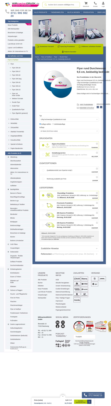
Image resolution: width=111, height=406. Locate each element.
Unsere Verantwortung (63, 286)
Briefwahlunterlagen (16, 229)
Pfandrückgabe (61, 304)
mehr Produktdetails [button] (86, 104)
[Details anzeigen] (62, 396)
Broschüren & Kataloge (15, 32)
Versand (95, 273)
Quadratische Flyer (18, 109)
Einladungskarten (16, 269)
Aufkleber (13, 185)
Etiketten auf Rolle (14, 281)
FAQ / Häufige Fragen (63, 298)
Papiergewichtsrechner (63, 310)
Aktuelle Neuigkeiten (62, 283)
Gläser (12, 343)
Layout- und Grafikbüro (15, 47)
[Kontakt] (95, 5)
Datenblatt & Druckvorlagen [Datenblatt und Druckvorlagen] (89, 108)
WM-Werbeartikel (13, 29)
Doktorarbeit (14, 252)
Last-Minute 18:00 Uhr (15, 44)
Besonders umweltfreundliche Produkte (19, 209)
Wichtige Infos (60, 274)
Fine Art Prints (15, 297)
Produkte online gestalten (16, 40)
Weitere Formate (17, 98)
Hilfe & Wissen (73, 12)
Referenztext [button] (69, 254)
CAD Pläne (14, 244)
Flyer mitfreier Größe (16, 94)
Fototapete (13, 316)
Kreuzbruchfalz (15, 140)
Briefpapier (14, 221)
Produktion (88, 12)
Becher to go (14, 200)
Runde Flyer (16, 102)
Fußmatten (14, 320)
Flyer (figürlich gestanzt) (20, 113)
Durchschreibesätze (16, 265)
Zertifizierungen (82, 317)
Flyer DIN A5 (16, 82)
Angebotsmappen (16, 182)
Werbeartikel (42, 298)
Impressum (59, 301)
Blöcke (12, 218)
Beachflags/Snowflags (17, 197)
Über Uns (101, 12)
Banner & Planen (15, 193)
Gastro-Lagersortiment (17, 324)
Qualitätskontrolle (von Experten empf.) (57, 170)
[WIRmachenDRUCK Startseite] (22, 4)
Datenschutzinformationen (63, 295)
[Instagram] (63, 322)
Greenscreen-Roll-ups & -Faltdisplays (18, 348)
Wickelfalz (14, 123)
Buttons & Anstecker (17, 240)
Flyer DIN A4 (16, 86)
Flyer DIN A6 (16, 75)
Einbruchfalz (15, 119)
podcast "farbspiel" (61, 335)
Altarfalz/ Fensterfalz (17, 131)
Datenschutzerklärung (63, 292)
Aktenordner (14, 168)
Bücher (12, 237)
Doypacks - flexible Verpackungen (16, 256)
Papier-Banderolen (17, 148)
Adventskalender (15, 164)
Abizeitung (13, 157)
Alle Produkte (40, 12)
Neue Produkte (13, 25)
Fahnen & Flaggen (16, 290)
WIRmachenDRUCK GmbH (45, 318)
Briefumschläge (15, 225)
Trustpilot (79, 337)
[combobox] (61, 4)
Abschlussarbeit (15, 161)
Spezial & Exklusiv (17, 144)
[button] (86, 5)
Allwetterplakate (15, 178)
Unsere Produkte (43, 274)
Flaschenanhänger (16, 305)
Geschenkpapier (15, 332)
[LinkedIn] (57, 322)
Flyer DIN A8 (16, 68)
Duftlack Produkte (16, 261)
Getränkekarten (15, 339)
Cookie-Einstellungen (62, 289)
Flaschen (13, 301)
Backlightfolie (14, 189)
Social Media (62, 317)
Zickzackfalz (15, 127)
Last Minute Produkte (45, 292)
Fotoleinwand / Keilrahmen (19, 313)
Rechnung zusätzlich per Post (54, 179)
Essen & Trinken (15, 276)
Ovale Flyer (16, 106)
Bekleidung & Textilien (17, 204)
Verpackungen (12, 36)
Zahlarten (78, 273)
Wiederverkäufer (61, 307)
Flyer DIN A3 (16, 90)
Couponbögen (15, 248)
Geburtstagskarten (16, 328)
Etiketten (13, 286)
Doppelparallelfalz (16, 136)
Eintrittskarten (14, 273)
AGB (57, 280)
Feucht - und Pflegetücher (18, 294)
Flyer (12, 64)
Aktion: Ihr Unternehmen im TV (18, 51)
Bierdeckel (13, 214)
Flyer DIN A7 (16, 71)
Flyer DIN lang (16, 79)
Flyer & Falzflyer (13, 60)
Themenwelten (57, 12)
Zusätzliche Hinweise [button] (69, 248)
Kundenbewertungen (87, 344)
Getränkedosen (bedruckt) (18, 335)
